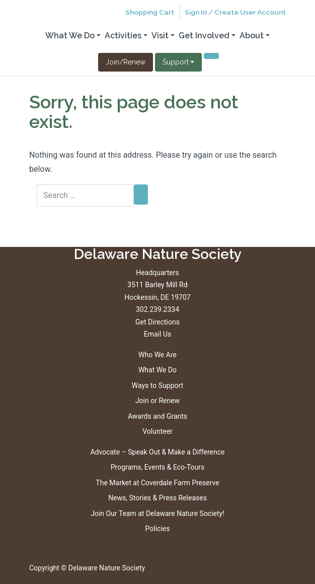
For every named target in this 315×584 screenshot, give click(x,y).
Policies (157, 529)
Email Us (157, 334)
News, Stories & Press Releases (157, 498)
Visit (160, 35)
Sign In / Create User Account (235, 12)
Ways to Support (157, 385)
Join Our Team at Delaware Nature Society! (157, 513)
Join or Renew (157, 401)
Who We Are (157, 355)
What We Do (70, 35)
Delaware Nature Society (106, 568)
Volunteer (157, 431)
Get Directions (157, 322)
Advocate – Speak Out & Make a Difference (157, 452)
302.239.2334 (157, 309)
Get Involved (204, 35)
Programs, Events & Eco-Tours (158, 467)
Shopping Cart (149, 12)
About (252, 35)
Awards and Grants (157, 416)
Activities (123, 35)
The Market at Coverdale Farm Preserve (157, 483)
